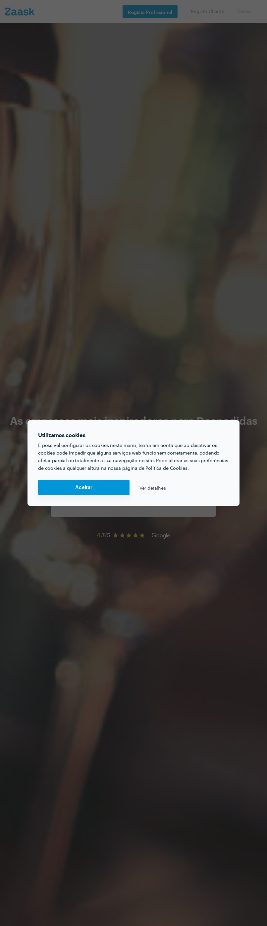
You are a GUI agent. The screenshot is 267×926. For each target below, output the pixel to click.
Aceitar (83, 487)
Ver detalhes (152, 487)
